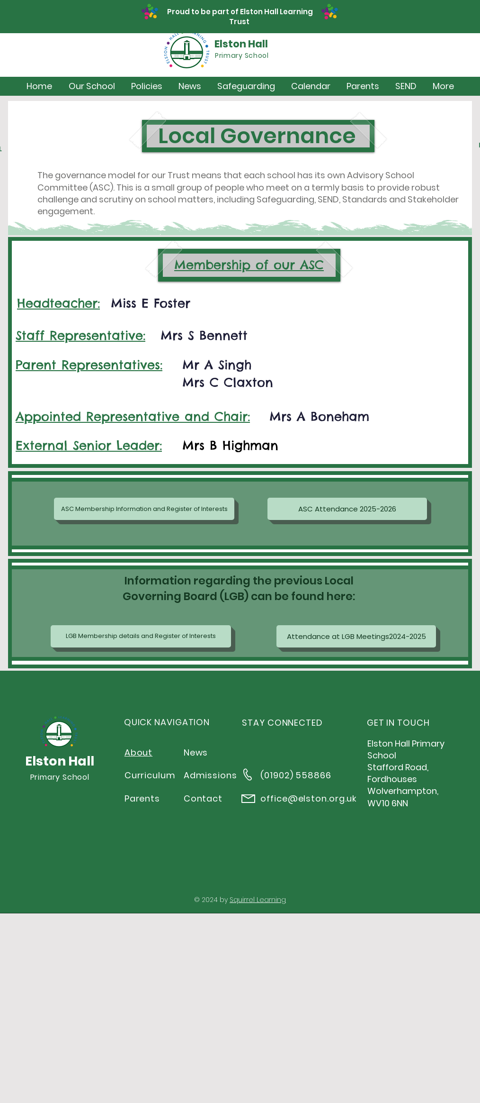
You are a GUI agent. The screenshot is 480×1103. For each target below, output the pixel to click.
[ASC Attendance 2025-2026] (347, 509)
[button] (91, 86)
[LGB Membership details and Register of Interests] (141, 636)
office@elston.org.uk (308, 798)
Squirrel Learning (258, 899)
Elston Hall (241, 44)
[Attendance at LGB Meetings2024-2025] (356, 636)
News (196, 752)
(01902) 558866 (295, 775)
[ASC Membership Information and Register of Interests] (144, 509)
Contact (203, 798)
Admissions (210, 775)
